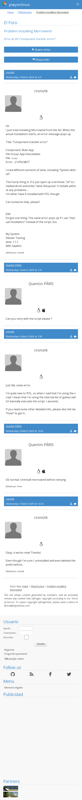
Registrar (9, 649)
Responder (41, 59)
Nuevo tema (41, 49)
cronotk (10, 72)
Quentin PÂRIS (14, 265)
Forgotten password (15, 653)
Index (25, 586)
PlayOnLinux (25, 12)
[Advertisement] (39, 738)
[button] (77, 4)
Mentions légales (13, 687)
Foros (10, 12)
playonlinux (16, 4)
